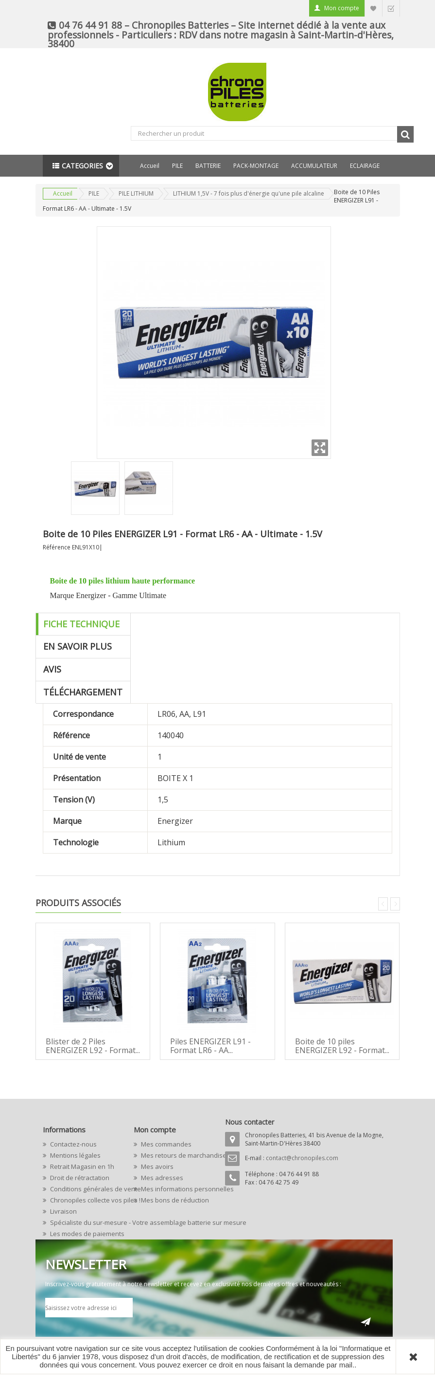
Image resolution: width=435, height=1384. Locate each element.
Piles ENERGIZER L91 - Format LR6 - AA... (210, 1046)
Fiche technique (82, 624)
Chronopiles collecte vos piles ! (84, 1200)
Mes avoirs (156, 1166)
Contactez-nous (73, 1144)
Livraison (63, 1211)
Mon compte (341, 8)
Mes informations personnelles (174, 1188)
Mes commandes (165, 1144)
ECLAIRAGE (365, 166)
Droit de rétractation (79, 1177)
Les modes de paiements (84, 1233)
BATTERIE (208, 166)
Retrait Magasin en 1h (81, 1166)
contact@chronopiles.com (302, 1158)
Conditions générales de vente (84, 1188)
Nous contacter (249, 1122)
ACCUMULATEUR (314, 166)
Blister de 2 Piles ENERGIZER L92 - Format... (93, 1046)
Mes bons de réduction (174, 1200)
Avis (53, 669)
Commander (391, 8)
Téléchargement (83, 692)
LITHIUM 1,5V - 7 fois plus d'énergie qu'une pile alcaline (248, 193)
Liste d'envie (373, 8)
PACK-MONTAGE (255, 166)
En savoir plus (78, 646)
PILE (177, 166)
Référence (56, 547)
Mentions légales (75, 1155)
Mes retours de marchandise (174, 1155)
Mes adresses (161, 1177)
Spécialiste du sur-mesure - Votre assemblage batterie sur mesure (84, 1222)
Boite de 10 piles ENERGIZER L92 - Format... (342, 1046)
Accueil (149, 166)
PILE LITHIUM (136, 193)
